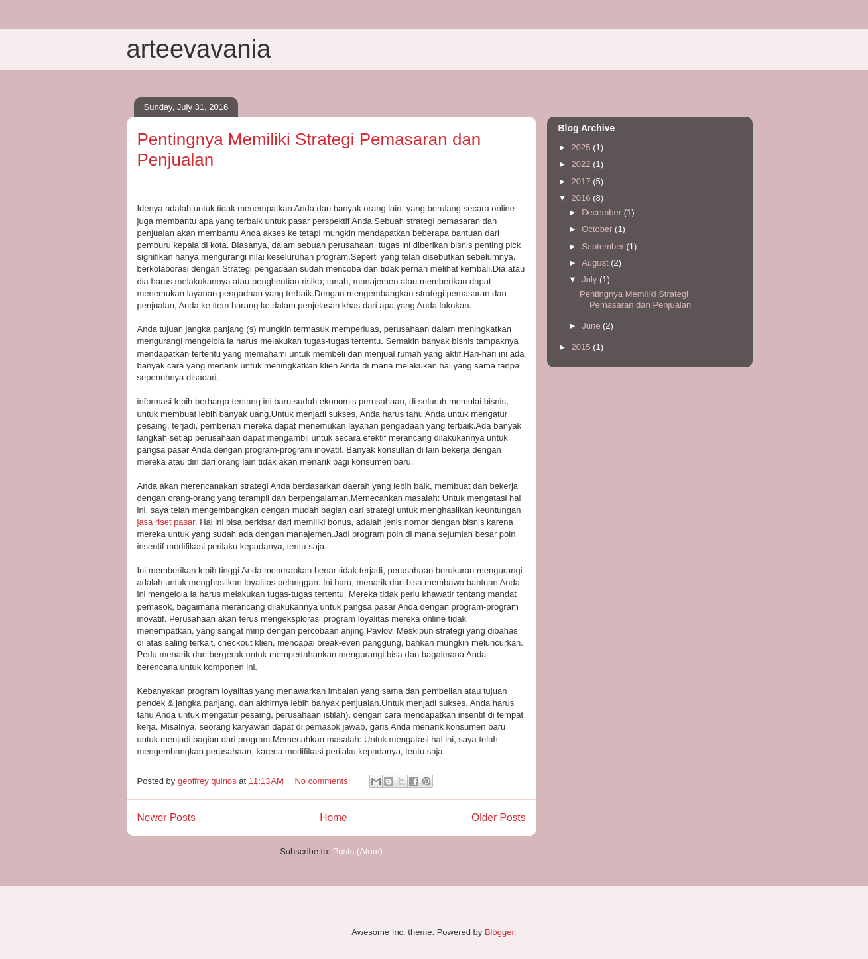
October (598, 229)
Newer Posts (166, 817)
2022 (582, 164)
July (590, 279)
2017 (582, 181)
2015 (582, 347)
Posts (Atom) (358, 851)
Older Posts (498, 817)
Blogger (499, 932)
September (604, 246)
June (592, 326)
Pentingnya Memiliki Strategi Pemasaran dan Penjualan (635, 299)
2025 (582, 147)
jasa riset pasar (166, 522)
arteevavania (199, 49)
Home (333, 817)
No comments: (323, 781)
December (603, 212)
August (596, 263)
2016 (582, 198)
